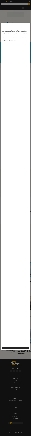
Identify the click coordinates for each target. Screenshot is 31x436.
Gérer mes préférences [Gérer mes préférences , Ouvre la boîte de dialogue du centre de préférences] (15, 345)
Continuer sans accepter (25, 24)
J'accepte (15, 348)
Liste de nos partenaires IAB (6, 41)
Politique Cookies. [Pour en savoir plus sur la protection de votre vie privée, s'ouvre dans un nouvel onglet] (14, 35)
